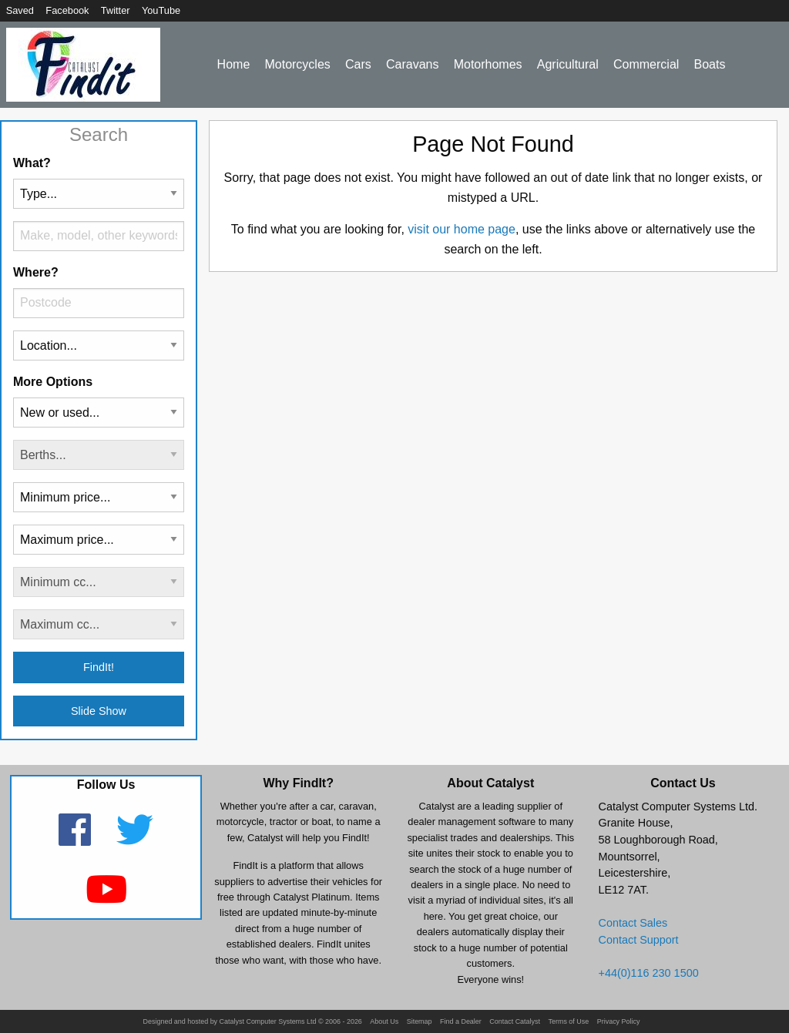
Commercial (646, 64)
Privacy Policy (618, 1021)
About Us (384, 1021)
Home (233, 64)
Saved (20, 10)
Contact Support (639, 940)
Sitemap (419, 1021)
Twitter (115, 10)
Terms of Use (568, 1021)
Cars (358, 64)
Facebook (67, 10)
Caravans (412, 64)
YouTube (161, 10)
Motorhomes (488, 64)
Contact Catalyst (514, 1021)
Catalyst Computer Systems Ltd (268, 1021)
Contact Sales (633, 923)
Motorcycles (297, 64)
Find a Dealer (461, 1021)
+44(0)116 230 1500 (649, 973)
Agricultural (568, 64)
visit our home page (461, 229)
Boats (710, 64)
